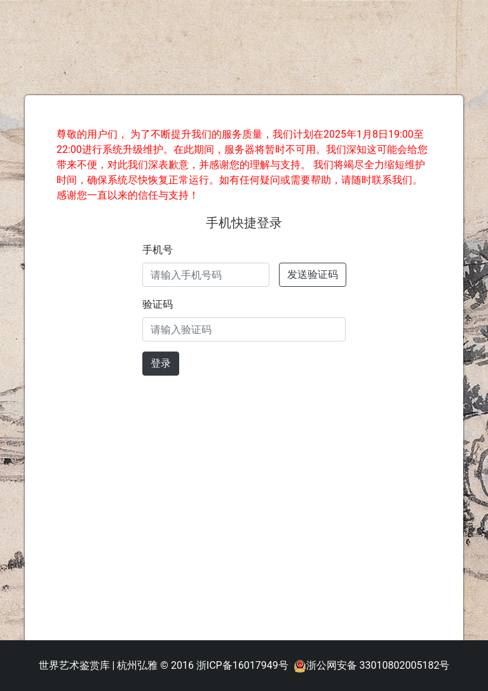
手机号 (157, 250)
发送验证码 (312, 274)
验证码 (157, 304)
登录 (161, 363)
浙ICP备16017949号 (242, 665)
